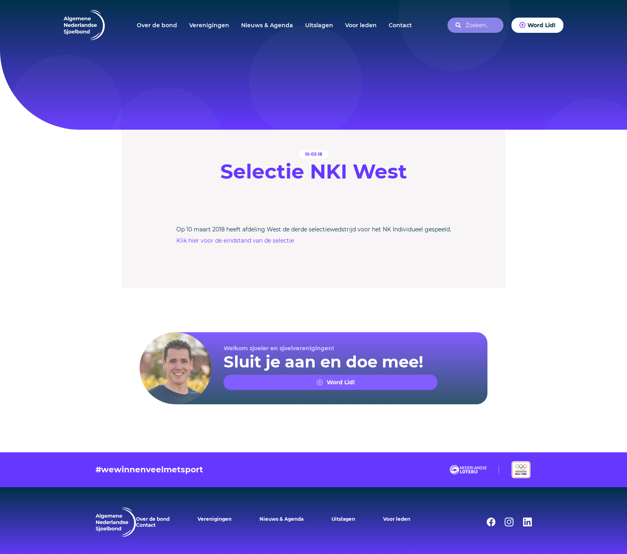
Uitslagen (319, 25)
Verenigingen (209, 25)
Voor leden (361, 25)
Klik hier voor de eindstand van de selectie (235, 240)
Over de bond (157, 25)
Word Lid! (541, 25)
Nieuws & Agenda (267, 25)
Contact (400, 25)
